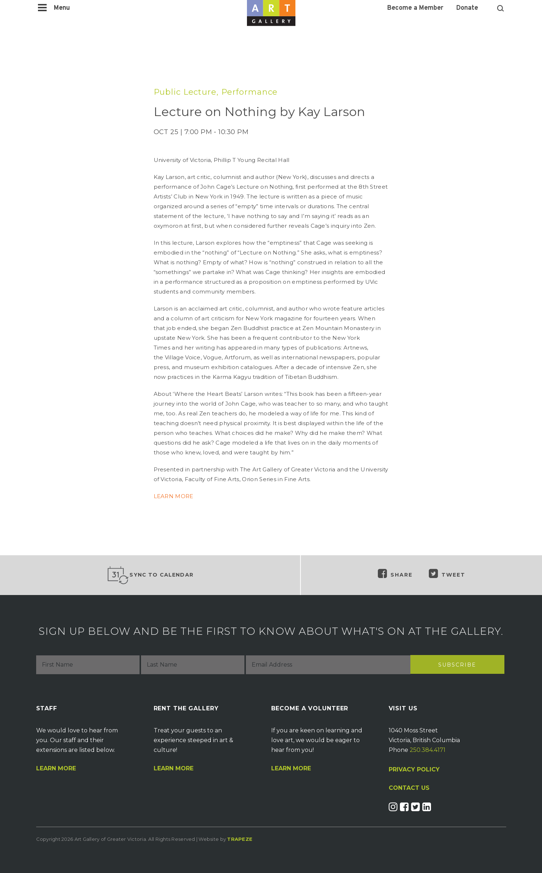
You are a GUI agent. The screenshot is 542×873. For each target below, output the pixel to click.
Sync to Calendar (150, 575)
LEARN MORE (173, 496)
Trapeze (239, 839)
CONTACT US (409, 788)
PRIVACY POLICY (414, 769)
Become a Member (415, 8)
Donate (467, 8)
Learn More (56, 768)
